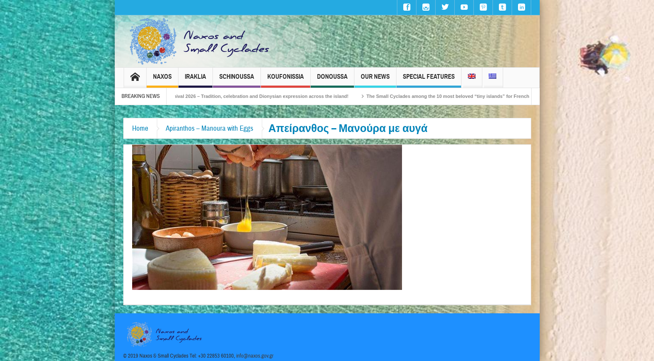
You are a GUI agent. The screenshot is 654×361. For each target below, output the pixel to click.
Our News (375, 80)
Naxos (162, 80)
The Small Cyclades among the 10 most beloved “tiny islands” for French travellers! (470, 96)
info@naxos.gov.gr (255, 355)
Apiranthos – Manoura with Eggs (209, 128)
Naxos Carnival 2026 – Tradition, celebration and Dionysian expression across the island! (259, 96)
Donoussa (332, 80)
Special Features (428, 80)
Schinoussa (236, 80)
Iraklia (195, 80)
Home (140, 128)
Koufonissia (285, 80)
